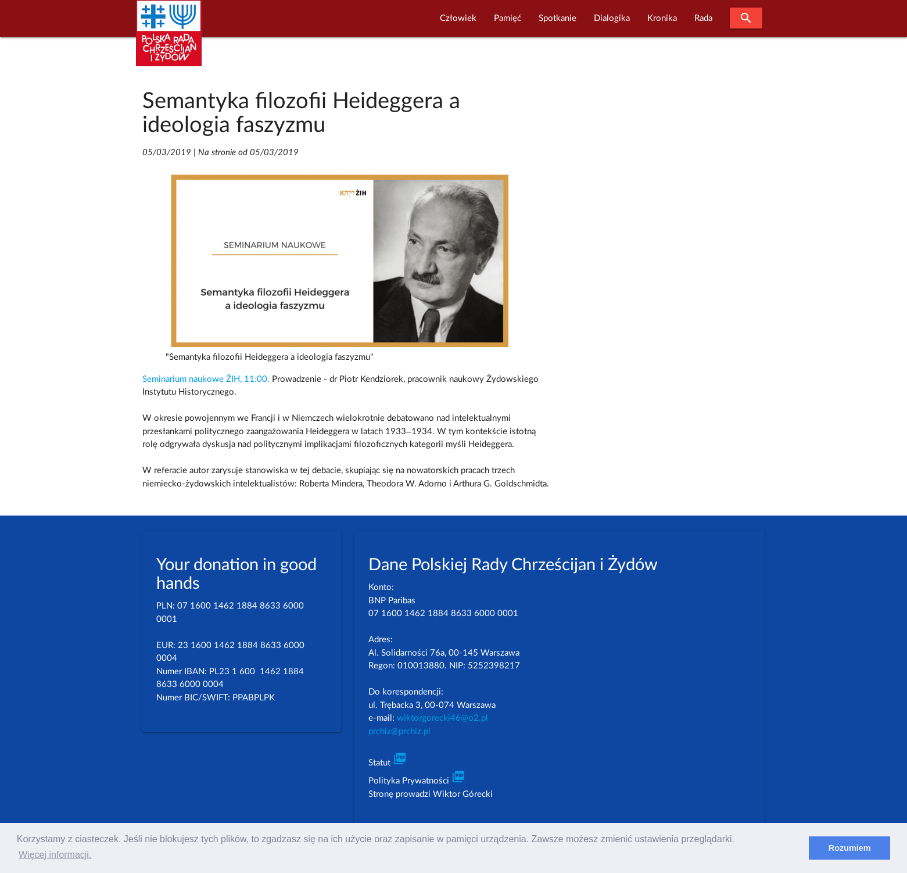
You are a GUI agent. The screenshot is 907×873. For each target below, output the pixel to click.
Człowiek (458, 18)
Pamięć (507, 18)
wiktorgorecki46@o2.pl (442, 718)
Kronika (662, 18)
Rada (703, 18)
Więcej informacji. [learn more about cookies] (55, 855)
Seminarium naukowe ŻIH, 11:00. (206, 379)
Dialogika (612, 18)
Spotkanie (557, 18)
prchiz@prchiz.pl (399, 731)
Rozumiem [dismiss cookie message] (850, 848)
